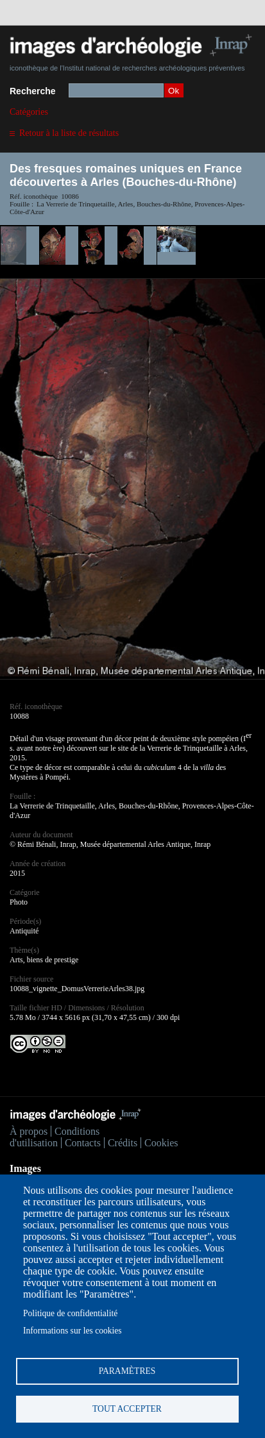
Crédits (122, 1142)
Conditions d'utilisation (54, 1137)
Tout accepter (127, 1409)
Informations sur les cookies (72, 1330)
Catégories (29, 112)
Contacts (83, 1142)
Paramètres (127, 1371)
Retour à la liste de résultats (69, 133)
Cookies (161, 1142)
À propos (28, 1131)
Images (25, 1168)
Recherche (33, 91)
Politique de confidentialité (70, 1313)
